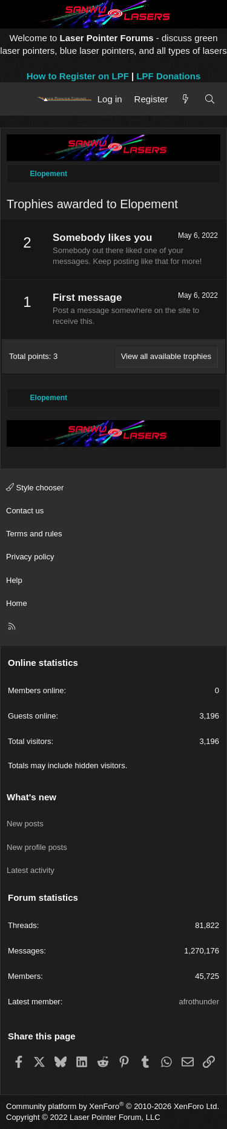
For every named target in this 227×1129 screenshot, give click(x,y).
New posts (25, 823)
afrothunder (199, 1001)
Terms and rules (34, 533)
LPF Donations (168, 76)
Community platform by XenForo (112, 1106)
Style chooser (35, 487)
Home (16, 603)
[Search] (210, 99)
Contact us (25, 510)
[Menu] (19, 98)
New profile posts (37, 847)
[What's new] (185, 99)
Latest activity (30, 870)
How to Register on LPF (78, 76)
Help (14, 580)
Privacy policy (30, 556)
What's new (31, 797)
